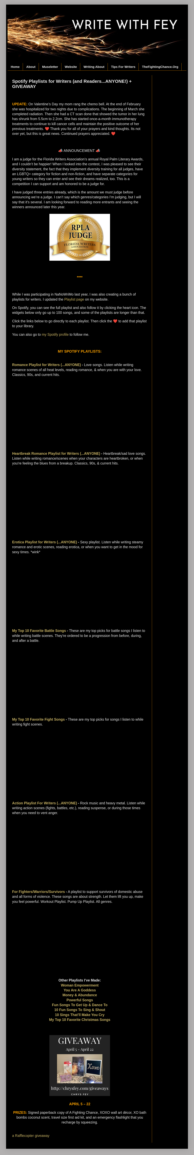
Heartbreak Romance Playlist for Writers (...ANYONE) (56, 454)
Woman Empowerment (80, 985)
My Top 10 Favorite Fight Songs (38, 719)
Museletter (50, 66)
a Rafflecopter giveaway (30, 1136)
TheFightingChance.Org (160, 66)
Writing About (94, 66)
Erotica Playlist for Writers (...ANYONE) (44, 542)
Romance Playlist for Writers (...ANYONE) (46, 365)
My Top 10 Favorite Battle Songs (39, 631)
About (30, 66)
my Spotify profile (55, 335)
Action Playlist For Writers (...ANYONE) (44, 803)
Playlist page (74, 299)
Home (15, 66)
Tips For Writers (123, 66)
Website (71, 66)
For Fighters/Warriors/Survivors (38, 892)
